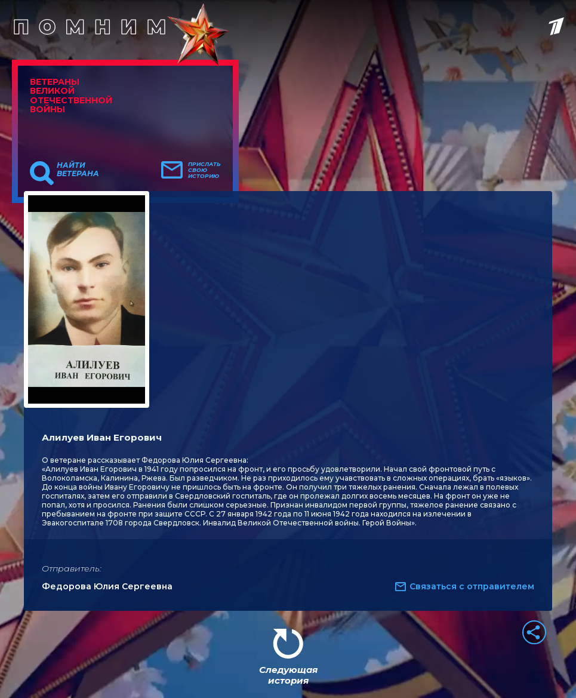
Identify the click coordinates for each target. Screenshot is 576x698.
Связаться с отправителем (471, 586)
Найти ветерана (78, 169)
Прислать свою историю (204, 170)
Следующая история (288, 675)
